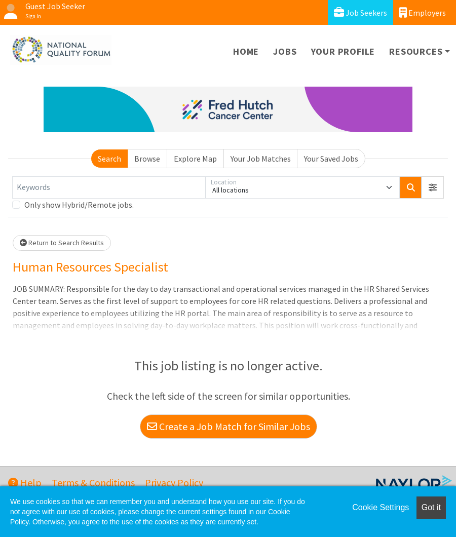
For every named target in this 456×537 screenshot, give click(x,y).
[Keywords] (109, 187)
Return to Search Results (62, 242)
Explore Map (195, 159)
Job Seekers (360, 12)
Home (246, 51)
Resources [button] (415, 51)
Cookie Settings (380, 507)
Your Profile (343, 51)
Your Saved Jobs (331, 159)
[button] (433, 187)
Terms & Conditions (93, 482)
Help (25, 482)
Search (109, 159)
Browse (147, 159)
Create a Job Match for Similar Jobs (228, 426)
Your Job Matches (261, 159)
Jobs (284, 51)
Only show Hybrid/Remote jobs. (79, 205)
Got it (431, 507)
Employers (422, 12)
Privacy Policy (174, 482)
